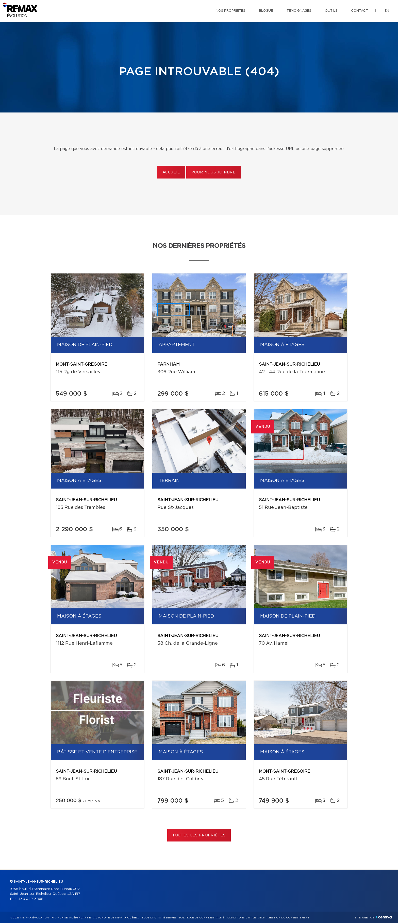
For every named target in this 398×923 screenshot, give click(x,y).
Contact (359, 10)
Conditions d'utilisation (246, 917)
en (387, 10)
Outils (331, 10)
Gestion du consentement (288, 917)
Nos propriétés (230, 10)
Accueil (171, 172)
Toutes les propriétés (199, 835)
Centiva (384, 917)
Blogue (266, 10)
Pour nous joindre (213, 172)
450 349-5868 (30, 899)
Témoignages (299, 10)
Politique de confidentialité (201, 917)
